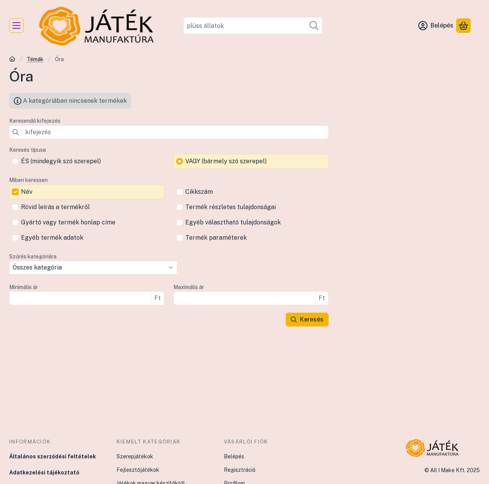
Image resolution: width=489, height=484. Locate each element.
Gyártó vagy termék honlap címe (68, 222)
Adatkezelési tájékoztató (44, 472)
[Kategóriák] (16, 25)
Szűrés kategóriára (33, 256)
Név (26, 191)
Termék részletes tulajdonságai (230, 207)
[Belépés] (436, 25)
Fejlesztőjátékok (138, 470)
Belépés (234, 456)
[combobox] (252, 25)
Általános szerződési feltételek (52, 456)
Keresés (307, 319)
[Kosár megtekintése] (463, 25)
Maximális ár (188, 287)
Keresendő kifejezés (34, 121)
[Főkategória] (12, 59)
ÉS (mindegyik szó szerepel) (61, 161)
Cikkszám (199, 191)
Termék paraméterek (216, 237)
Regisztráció (240, 470)
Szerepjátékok (135, 456)
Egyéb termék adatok (52, 237)
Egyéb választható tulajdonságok (233, 222)
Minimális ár (23, 287)
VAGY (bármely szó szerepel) (226, 161)
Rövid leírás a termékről (55, 207)
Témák (35, 59)
